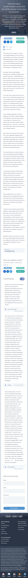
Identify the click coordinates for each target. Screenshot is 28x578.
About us (3, 523)
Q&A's (20, 516)
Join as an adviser (5, 539)
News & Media (4, 533)
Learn (9, 574)
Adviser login (4, 543)
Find (14, 574)
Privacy (2, 529)
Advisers (8, 516)
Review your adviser (22, 523)
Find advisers (21, 527)
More (25, 574)
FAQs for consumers (22, 525)
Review (19, 574)
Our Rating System (5, 525)
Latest (3, 575)
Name (14, 483)
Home (6, 47)
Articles (15, 516)
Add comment (14, 508)
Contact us (3, 531)
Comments (14, 499)
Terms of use (4, 527)
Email (14, 490)
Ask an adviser (21, 529)
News (11, 47)
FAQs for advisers (5, 541)
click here (19, 565)
